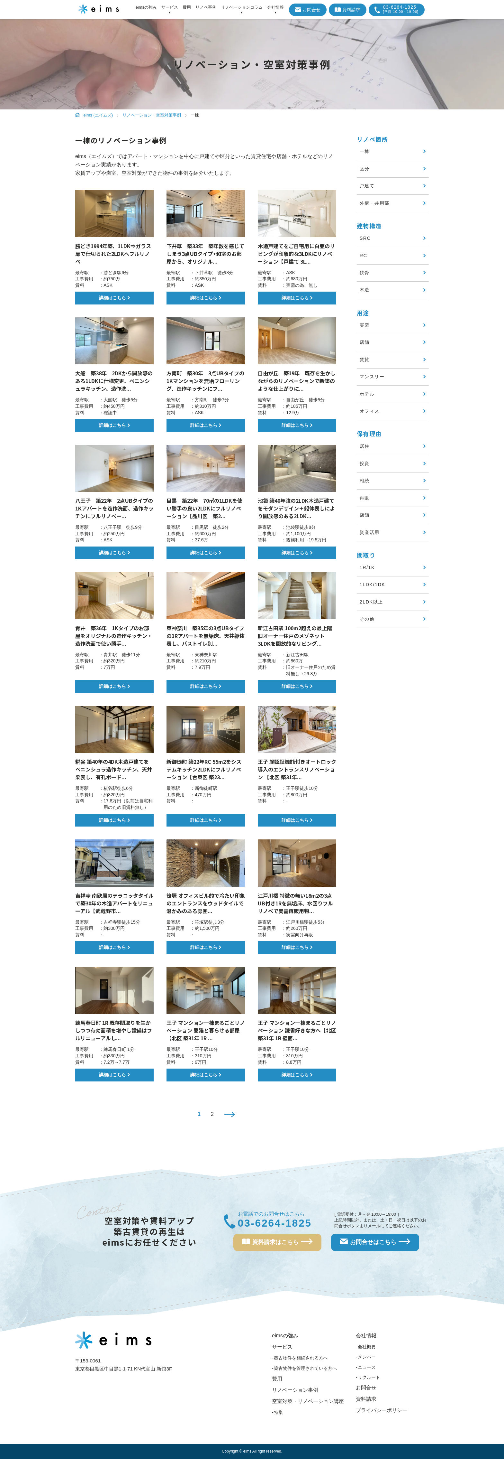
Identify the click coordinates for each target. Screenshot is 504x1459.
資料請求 (348, 9)
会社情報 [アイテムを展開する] (275, 7)
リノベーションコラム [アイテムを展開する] (242, 7)
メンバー (367, 1357)
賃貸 (365, 359)
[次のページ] (229, 1114)
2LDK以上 (371, 601)
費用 (187, 7)
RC (363, 255)
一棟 (365, 151)
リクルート (369, 1377)
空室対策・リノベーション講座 (308, 1401)
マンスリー (372, 376)
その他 (367, 619)
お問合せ (308, 9)
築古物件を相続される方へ (301, 1358)
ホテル (367, 394)
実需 (365, 325)
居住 (365, 446)
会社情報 (366, 1335)
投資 (365, 463)
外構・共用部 (375, 203)
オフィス (370, 411)
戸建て (367, 185)
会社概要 (367, 1346)
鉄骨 (365, 272)
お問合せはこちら (375, 1244)
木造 (365, 289)
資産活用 (370, 532)
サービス (282, 1347)
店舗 (365, 342)
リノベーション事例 (295, 1390)
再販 (365, 497)
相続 (365, 480)
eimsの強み (146, 7)
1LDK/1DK (372, 584)
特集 (278, 1412)
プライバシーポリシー (381, 1410)
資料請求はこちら (277, 1244)
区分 (365, 168)
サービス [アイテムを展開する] (169, 7)
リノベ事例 (205, 7)
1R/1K (367, 567)
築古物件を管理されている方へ (305, 1368)
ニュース (367, 1367)
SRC (365, 238)
